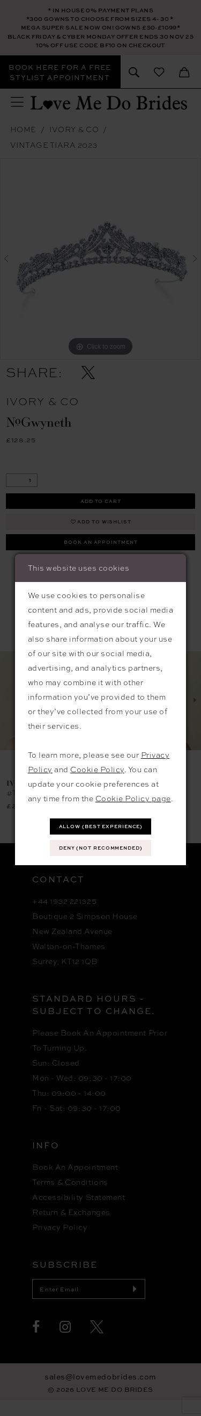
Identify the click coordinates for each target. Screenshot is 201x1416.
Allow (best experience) (101, 825)
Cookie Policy (97, 767)
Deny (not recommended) (100, 849)
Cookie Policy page (133, 796)
